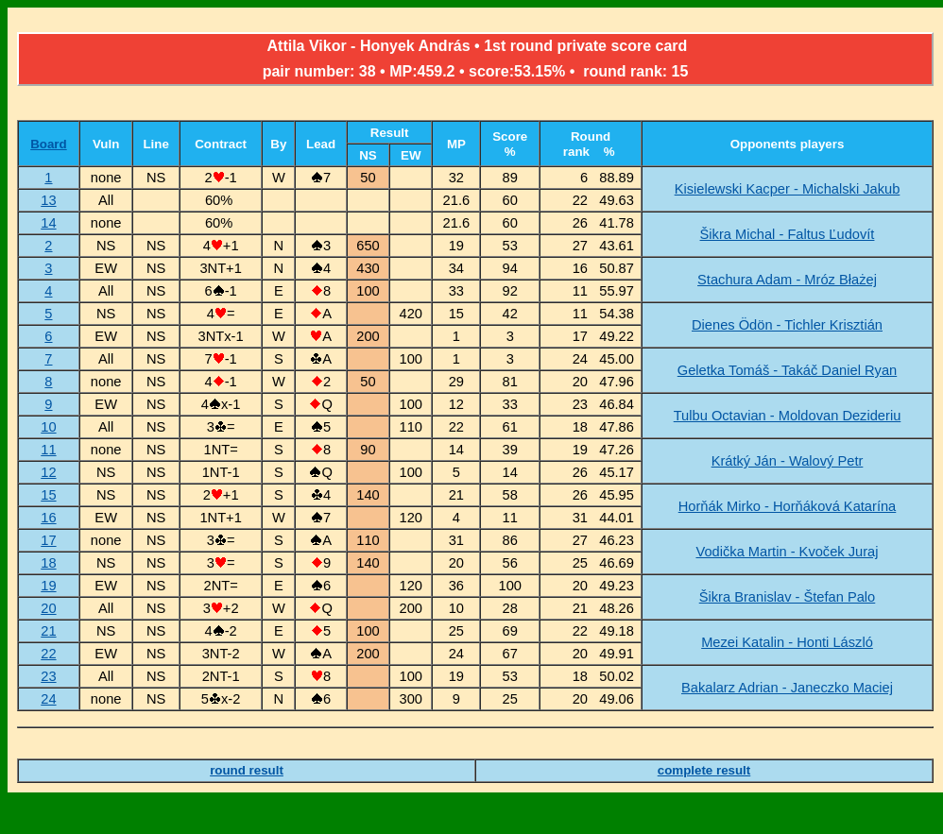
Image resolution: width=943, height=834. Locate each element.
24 (48, 698)
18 (48, 562)
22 (48, 653)
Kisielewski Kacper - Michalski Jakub (787, 188)
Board (48, 144)
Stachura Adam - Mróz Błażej (787, 279)
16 (48, 517)
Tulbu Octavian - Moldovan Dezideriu (787, 415)
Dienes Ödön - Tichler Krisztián (787, 324)
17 (48, 540)
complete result (704, 770)
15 (48, 494)
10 (48, 426)
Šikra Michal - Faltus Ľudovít (787, 234)
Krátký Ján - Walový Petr (788, 460)
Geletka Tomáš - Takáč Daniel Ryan (787, 370)
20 (48, 608)
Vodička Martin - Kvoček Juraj (786, 551)
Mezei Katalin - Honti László (787, 642)
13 (48, 200)
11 (48, 449)
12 (48, 472)
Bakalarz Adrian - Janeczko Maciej (787, 687)
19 (48, 585)
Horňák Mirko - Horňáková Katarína (787, 506)
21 (48, 630)
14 (48, 222)
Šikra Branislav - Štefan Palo (787, 596)
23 (48, 676)
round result (246, 770)
